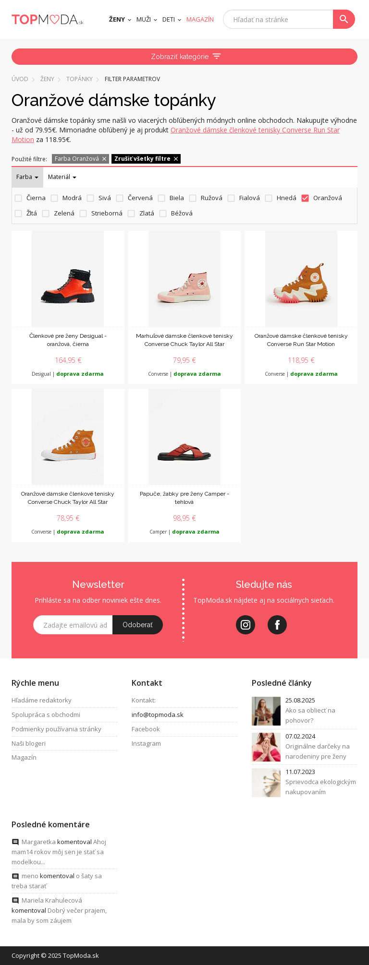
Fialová (249, 197)
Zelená (64, 213)
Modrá (72, 197)
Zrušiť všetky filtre (146, 159)
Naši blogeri (29, 743)
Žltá (31, 213)
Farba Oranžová (81, 159)
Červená (140, 197)
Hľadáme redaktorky (42, 700)
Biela (177, 197)
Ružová (211, 197)
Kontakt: (144, 700)
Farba (27, 177)
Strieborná (107, 213)
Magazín (24, 757)
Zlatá (146, 213)
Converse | (184, 373)
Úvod (20, 79)
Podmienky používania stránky (56, 729)
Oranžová (327, 197)
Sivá (104, 197)
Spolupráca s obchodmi (46, 714)
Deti (168, 19)
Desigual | (68, 373)
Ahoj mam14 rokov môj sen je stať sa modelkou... (59, 851)
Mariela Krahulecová (52, 900)
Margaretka (39, 841)
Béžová (182, 213)
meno (30, 875)
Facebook (146, 729)
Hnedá (286, 197)
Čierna (36, 197)
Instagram (146, 743)
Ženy (117, 19)
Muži (143, 19)
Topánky (79, 79)
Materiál (62, 177)
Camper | (184, 531)
